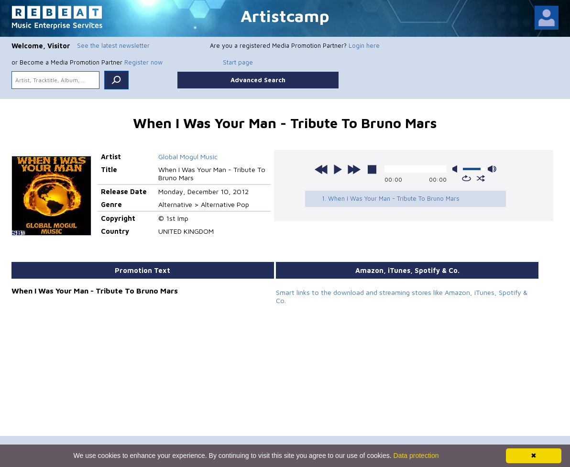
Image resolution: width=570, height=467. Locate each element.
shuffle (481, 178)
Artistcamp (285, 15)
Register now (143, 62)
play (337, 169)
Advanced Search (257, 80)
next (354, 169)
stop (372, 169)
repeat (466, 178)
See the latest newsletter (113, 45)
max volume (492, 169)
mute (456, 169)
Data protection (416, 455)
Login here (364, 45)
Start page (238, 62)
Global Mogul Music (188, 156)
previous (321, 169)
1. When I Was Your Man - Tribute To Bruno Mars (391, 198)
